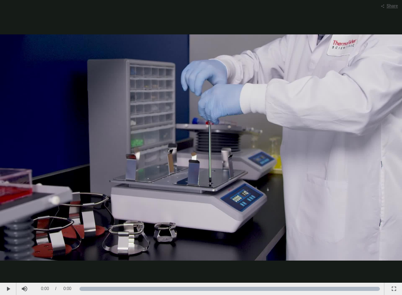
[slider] (229, 289)
